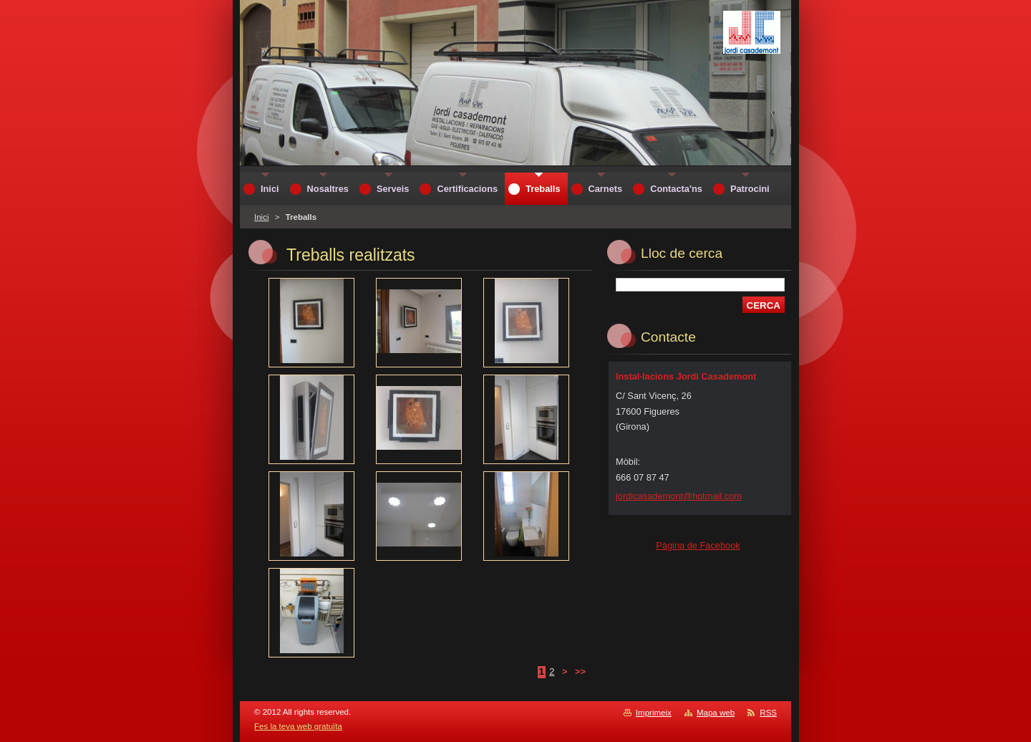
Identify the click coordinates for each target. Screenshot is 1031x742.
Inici (261, 217)
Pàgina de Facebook (698, 545)
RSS (768, 712)
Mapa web (716, 712)
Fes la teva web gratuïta (298, 726)
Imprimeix (654, 712)
